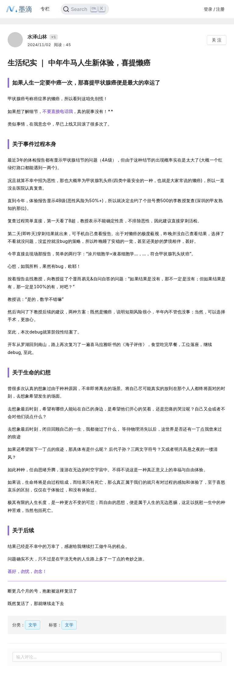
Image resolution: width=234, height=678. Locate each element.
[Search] (85, 9)
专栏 (45, 9)
